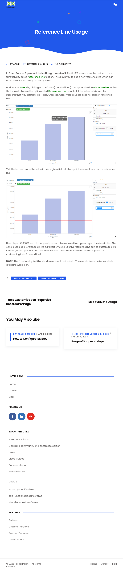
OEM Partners (16, 539)
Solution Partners (19, 533)
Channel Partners (19, 526)
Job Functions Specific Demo (25, 495)
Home (12, 384)
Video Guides (16, 458)
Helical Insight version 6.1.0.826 (90, 334)
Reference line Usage (52, 278)
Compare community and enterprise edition (34, 446)
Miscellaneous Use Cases (23, 502)
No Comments (63, 64)
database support (24, 334)
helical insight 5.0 (23, 278)
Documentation (18, 465)
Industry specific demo (22, 489)
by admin (15, 64)
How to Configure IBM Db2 (30, 339)
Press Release (17, 471)
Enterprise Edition (18, 439)
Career (13, 390)
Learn (12, 452)
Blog (11, 396)
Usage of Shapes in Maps (87, 341)
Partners (13, 520)
